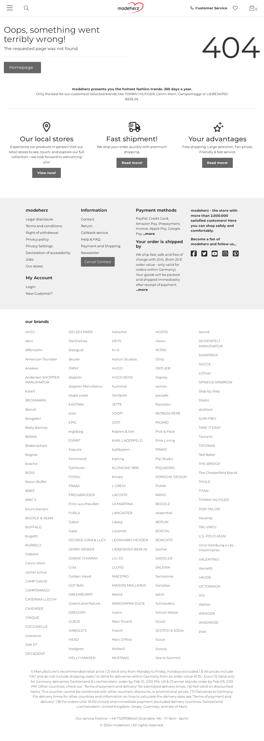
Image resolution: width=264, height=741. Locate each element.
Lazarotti (119, 531)
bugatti (31, 536)
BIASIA (31, 436)
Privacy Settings (39, 246)
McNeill (118, 648)
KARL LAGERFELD (127, 440)
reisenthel (163, 513)
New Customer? (39, 293)
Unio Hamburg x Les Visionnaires (216, 547)
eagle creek (78, 395)
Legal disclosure (39, 219)
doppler (75, 377)
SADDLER (163, 558)
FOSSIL (75, 477)
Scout (160, 639)
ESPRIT (74, 440)
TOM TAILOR (209, 509)
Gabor (74, 522)
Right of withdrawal (42, 232)
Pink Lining (165, 440)
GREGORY (77, 612)
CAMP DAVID (36, 581)
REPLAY (162, 522)
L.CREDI (119, 486)
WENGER (207, 613)
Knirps (117, 477)
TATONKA (207, 445)
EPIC (73, 422)
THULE (204, 482)
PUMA (160, 486)
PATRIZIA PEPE (167, 413)
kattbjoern (121, 449)
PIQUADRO (165, 467)
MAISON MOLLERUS (129, 585)
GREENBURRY (81, 594)
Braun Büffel (35, 482)
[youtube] (217, 254)
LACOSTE (120, 495)
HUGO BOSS (122, 377)
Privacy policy (37, 239)
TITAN (204, 491)
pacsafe (161, 395)
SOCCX (205, 364)
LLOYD (118, 567)
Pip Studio (164, 458)
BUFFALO (33, 527)
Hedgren (76, 648)
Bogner (31, 454)
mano (117, 612)
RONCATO (164, 540)
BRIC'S (30, 500)
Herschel (119, 332)
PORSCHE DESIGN (171, 477)
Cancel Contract (98, 262)
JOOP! (117, 413)
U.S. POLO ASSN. (213, 536)
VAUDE (205, 577)
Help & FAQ (90, 239)
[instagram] (227, 254)
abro (29, 341)
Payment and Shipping (100, 246)
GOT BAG (76, 585)
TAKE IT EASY (210, 427)
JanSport (119, 395)
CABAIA (31, 554)
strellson (206, 409)
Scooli (160, 621)
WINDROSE (209, 622)
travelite (205, 518)
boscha (31, 464)
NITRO (160, 350)
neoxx (160, 341)
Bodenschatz (36, 445)
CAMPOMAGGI (37, 590)
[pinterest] (238, 254)
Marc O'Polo (122, 639)
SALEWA (162, 567)
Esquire (75, 449)
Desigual (76, 350)
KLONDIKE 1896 (125, 467)
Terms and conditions (44, 226)
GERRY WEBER (81, 549)
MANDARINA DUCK (128, 603)
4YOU (30, 332)
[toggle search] (25, 8)
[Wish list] (236, 8)
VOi (202, 595)
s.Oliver (205, 373)
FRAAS (74, 486)
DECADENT (35, 654)
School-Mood (166, 612)
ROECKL (162, 531)
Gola (72, 567)
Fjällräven (77, 467)
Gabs (73, 531)
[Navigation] (10, 8)
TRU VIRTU (207, 527)
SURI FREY (207, 418)
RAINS (160, 495)
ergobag (76, 431)
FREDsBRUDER (82, 495)
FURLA (74, 513)
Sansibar (162, 585)
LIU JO (117, 558)
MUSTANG (120, 657)
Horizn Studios (124, 359)
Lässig (117, 522)
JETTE (117, 404)
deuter (74, 359)
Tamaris (205, 436)
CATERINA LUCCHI (40, 599)
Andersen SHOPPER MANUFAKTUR (42, 379)
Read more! (132, 163)
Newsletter (90, 253)
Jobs (30, 259)
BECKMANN (35, 400)
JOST (116, 422)
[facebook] (196, 254)
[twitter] (206, 254)
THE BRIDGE (209, 464)
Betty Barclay (36, 427)
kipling (118, 458)
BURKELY (33, 545)
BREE (30, 491)
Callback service (94, 232)
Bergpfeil (33, 418)
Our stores (34, 266)
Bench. (31, 409)
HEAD (74, 639)
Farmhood (77, 458)
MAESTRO (120, 576)
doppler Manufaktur (86, 386)
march (117, 630)
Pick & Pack (165, 431)
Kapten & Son (123, 431)
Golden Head (80, 576)
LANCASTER (122, 513)
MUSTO (161, 332)
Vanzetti (206, 568)
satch (159, 594)
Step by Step (209, 391)
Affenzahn (34, 350)
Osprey (161, 377)
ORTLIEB (162, 368)
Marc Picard (122, 621)
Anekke (31, 368)
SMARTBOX (208, 355)
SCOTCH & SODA (169, 630)
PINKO (161, 449)
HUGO (117, 368)
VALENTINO (209, 559)
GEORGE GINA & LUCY (87, 540)
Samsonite (164, 576)
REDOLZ (162, 504)
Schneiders (164, 603)
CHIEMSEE (34, 608)
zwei (203, 631)
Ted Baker (207, 454)
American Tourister (41, 359)
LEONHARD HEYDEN (130, 540)
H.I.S (115, 350)
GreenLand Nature (84, 603)
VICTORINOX (209, 586)
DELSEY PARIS (81, 332)
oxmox (161, 386)
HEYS (116, 341)
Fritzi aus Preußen (84, 504)
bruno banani (36, 509)
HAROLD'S (78, 630)
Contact (87, 219)
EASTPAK (76, 404)
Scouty (161, 648)
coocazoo (33, 635)
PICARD (162, 422)
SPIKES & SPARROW (215, 382)
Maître (117, 594)
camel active (36, 572)
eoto (72, 413)
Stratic (204, 400)
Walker (205, 604)
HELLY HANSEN (82, 657)
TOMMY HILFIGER (214, 500)
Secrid (204, 332)
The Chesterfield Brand (218, 473)
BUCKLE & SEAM (39, 518)
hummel (119, 386)
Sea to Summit (167, 657)
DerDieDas (78, 341)
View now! (46, 173)
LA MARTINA (122, 504)
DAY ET (31, 645)
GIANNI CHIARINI (83, 558)
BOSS (30, 473)
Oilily (159, 359)
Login (31, 287)
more (150, 234)
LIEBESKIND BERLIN (129, 549)
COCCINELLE (36, 626)
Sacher (161, 549)
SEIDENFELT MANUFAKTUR (211, 343)
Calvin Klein (35, 563)
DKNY (74, 368)
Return (87, 226)
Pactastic (163, 404)
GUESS (74, 621)
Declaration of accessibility (48, 253)
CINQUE (32, 617)
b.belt (30, 391)
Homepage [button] (21, 67)
